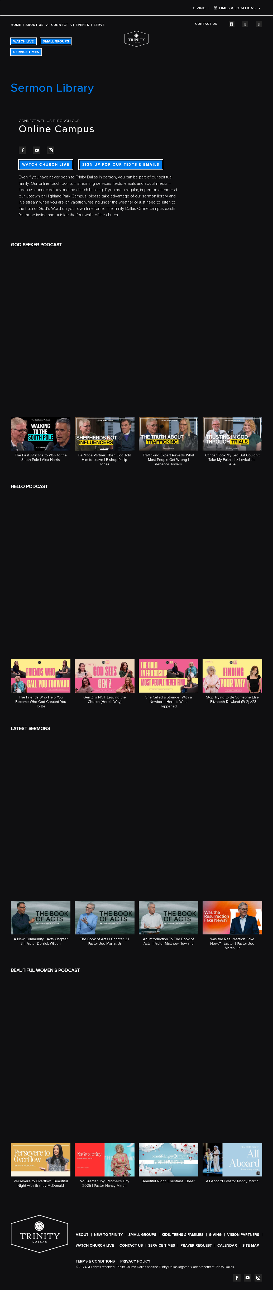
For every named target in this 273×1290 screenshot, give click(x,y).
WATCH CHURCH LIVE (45, 164)
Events (82, 25)
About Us (35, 25)
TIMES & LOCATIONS (234, 8)
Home (16, 25)
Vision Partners (243, 1234)
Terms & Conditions (95, 1261)
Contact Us (206, 24)
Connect (59, 25)
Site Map (250, 1245)
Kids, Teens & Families (182, 1234)
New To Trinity (108, 1234)
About (82, 1234)
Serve (99, 25)
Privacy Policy (135, 1261)
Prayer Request (196, 1245)
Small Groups (142, 1234)
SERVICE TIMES (26, 52)
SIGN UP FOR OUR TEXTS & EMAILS (120, 164)
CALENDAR (227, 1245)
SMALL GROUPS (56, 41)
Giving (199, 8)
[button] (41, 442)
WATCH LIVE (23, 41)
